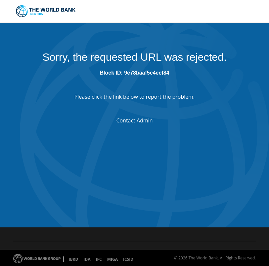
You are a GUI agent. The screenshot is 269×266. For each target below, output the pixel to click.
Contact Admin (134, 120)
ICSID (128, 259)
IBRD (73, 259)
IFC (99, 259)
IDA (86, 259)
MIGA (112, 259)
